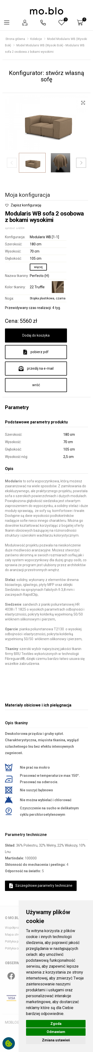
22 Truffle (37, 287)
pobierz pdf (36, 352)
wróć (36, 385)
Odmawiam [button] (56, 1032)
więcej (38, 267)
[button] (25, 22)
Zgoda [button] (56, 1024)
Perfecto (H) (39, 276)
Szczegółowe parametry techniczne (40, 885)
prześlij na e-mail (36, 368)
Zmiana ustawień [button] (56, 1040)
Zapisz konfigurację (23, 205)
